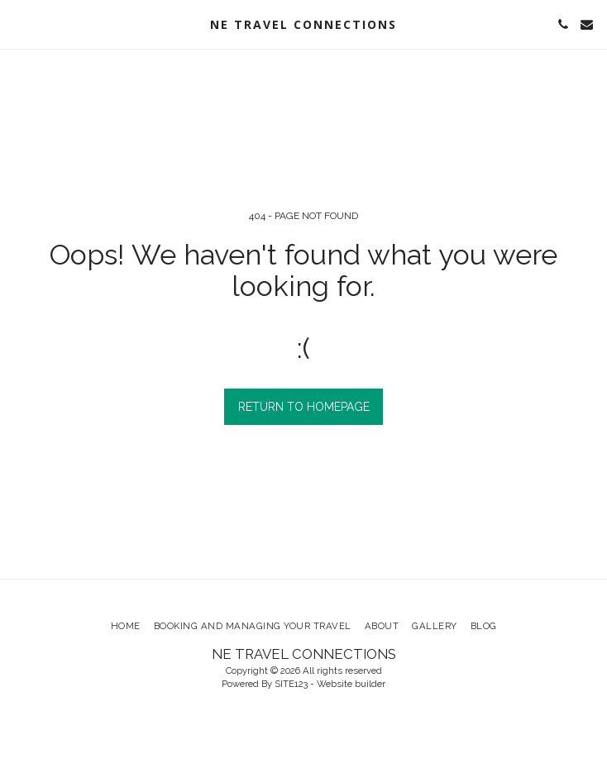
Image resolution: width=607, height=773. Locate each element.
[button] (18, 24)
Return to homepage (304, 406)
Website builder (351, 683)
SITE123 (291, 683)
